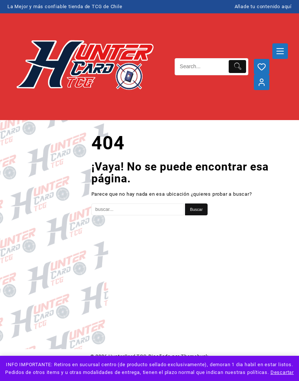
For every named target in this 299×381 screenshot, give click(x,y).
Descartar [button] (282, 372)
